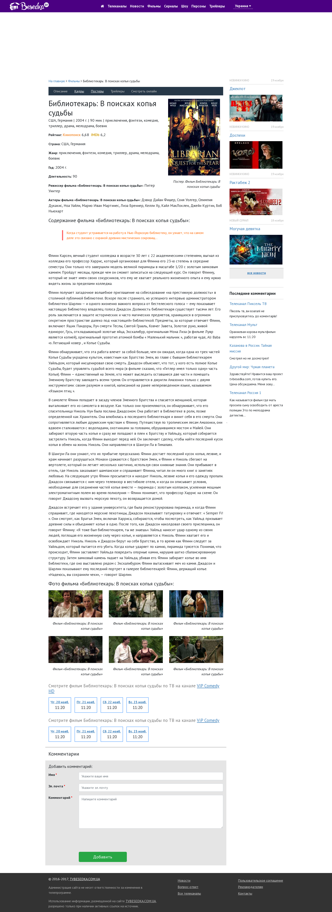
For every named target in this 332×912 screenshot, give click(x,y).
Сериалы (171, 6)
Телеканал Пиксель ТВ (248, 303)
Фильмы (154, 6)
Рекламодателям (250, 887)
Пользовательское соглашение (260, 880)
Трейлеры (217, 6)
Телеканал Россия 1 (245, 392)
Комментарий (60, 797)
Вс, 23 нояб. (138, 702)
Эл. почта (56, 786)
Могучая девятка (245, 228)
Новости (137, 6)
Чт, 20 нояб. (60, 702)
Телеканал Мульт (243, 324)
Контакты (245, 893)
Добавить (102, 857)
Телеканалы (117, 6)
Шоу (184, 6)
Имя (52, 775)
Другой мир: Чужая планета (252, 366)
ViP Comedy (208, 720)
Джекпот (238, 88)
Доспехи (237, 135)
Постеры (97, 91)
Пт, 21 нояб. (86, 702)
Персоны (198, 6)
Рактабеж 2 (240, 182)
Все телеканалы (189, 893)
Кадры (79, 91)
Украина (243, 6)
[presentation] (111, 840)
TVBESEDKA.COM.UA (85, 879)
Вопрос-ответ (188, 887)
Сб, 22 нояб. (112, 702)
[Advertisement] (166, 45)
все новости (256, 273)
